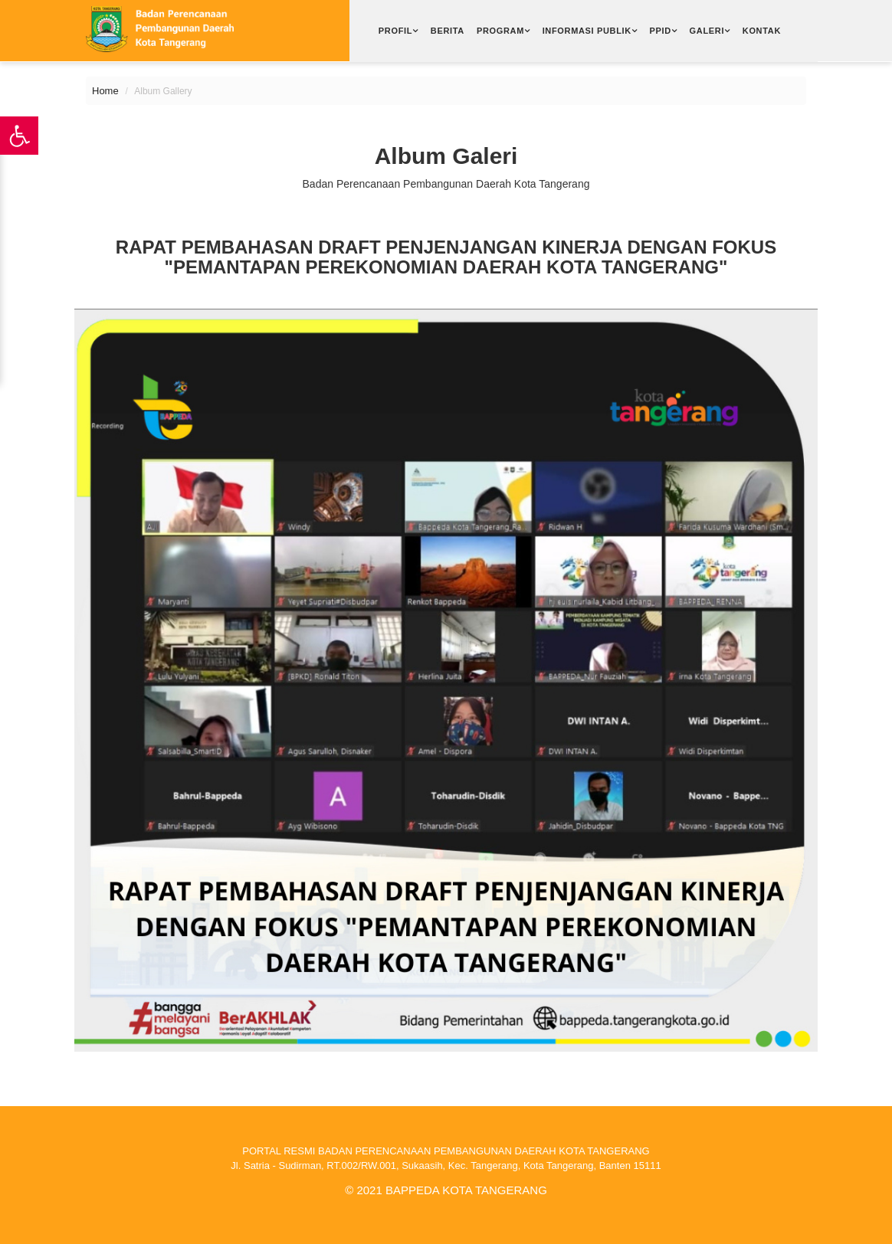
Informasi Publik (587, 30)
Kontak (762, 30)
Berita (447, 30)
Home (105, 91)
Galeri (707, 30)
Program (500, 30)
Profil (395, 30)
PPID (660, 30)
